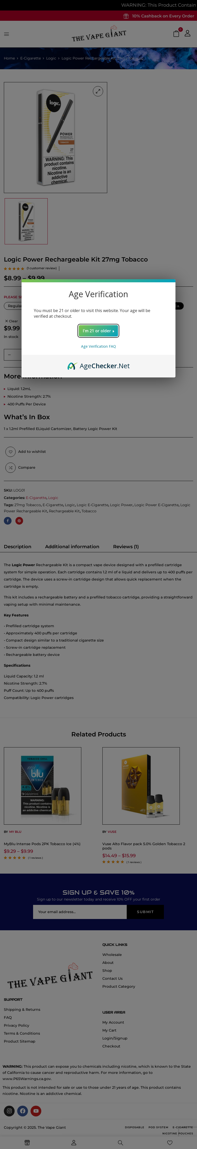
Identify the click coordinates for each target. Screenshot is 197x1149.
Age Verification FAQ (98, 346)
